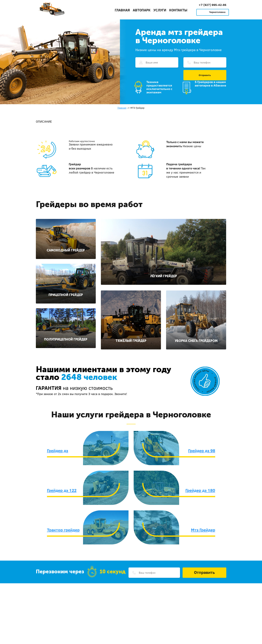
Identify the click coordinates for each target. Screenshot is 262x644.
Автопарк (141, 10)
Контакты (178, 10)
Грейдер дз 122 (62, 490)
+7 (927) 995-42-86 (212, 4)
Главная (122, 10)
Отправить (205, 75)
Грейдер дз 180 (200, 490)
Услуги (159, 10)
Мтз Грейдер (203, 530)
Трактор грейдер (63, 530)
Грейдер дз (57, 450)
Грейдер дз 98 (201, 450)
